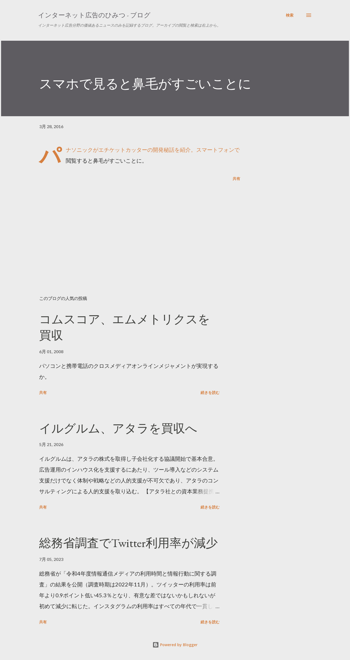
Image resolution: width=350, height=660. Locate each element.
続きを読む (210, 392)
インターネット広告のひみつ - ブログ (94, 15)
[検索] (289, 15)
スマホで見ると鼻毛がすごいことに (145, 83)
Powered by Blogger (175, 644)
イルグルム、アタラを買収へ (118, 428)
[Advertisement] (131, 228)
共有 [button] (236, 178)
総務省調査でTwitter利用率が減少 (128, 543)
